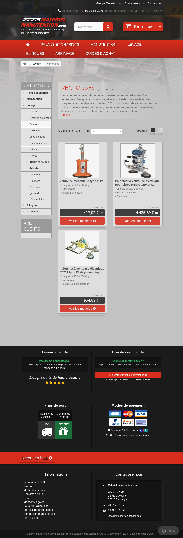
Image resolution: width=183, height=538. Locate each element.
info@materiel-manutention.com (124, 516)
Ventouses (36, 124)
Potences (35, 180)
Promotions (31, 486)
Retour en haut (37, 458)
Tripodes (35, 168)
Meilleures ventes (34, 490)
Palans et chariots (60, 44)
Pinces (33, 155)
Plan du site (31, 517)
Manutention (103, 44)
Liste (160, 131)
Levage (135, 44)
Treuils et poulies (39, 161)
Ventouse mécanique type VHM (81, 181)
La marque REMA (35, 482)
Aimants (34, 111)
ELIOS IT (152, 533)
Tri (88, 131)
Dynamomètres (38, 143)
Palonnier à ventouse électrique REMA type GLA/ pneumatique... (82, 270)
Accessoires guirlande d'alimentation (38, 193)
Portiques (35, 174)
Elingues (35, 54)
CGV (27, 498)
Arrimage (64, 54)
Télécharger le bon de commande (128, 375)
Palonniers (36, 130)
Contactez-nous (134, 3)
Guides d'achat (100, 54)
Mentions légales (34, 502)
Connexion (154, 3)
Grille (152, 131)
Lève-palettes (37, 136)
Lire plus (65, 115)
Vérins (33, 149)
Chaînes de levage (40, 117)
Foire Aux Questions (36, 505)
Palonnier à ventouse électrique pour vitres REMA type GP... (137, 182)
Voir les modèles (82, 221)
